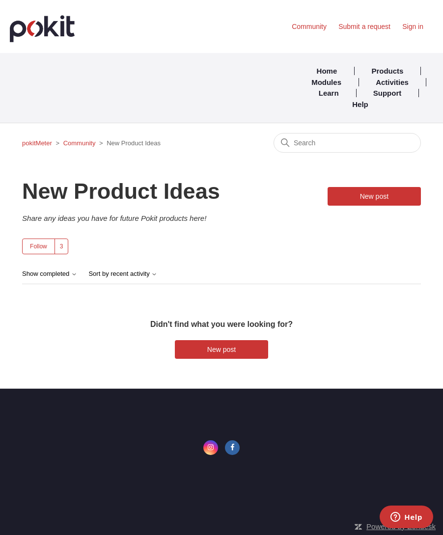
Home (327, 71)
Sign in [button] (412, 26)
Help (360, 104)
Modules (326, 82)
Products (387, 71)
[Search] (347, 143)
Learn (329, 93)
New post (374, 196)
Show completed (49, 273)
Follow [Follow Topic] (38, 246)
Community (309, 26)
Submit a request (364, 26)
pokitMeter (37, 143)
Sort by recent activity (122, 273)
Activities (392, 82)
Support (387, 93)
